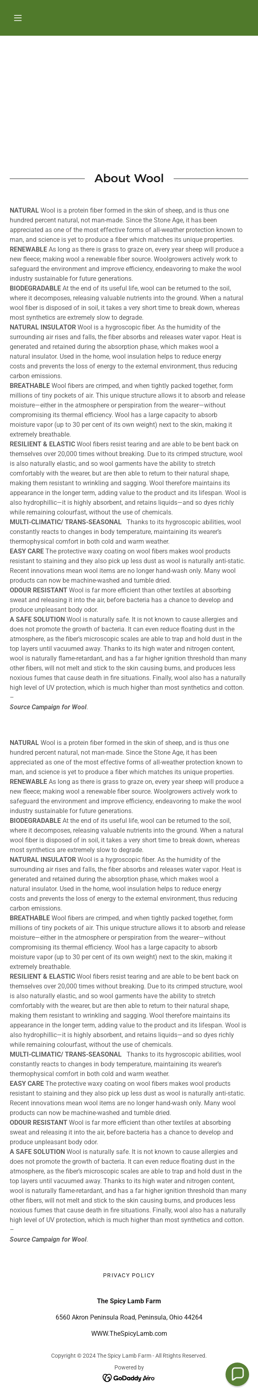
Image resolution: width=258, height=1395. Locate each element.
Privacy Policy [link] (129, 1275)
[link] (129, 1377)
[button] (18, 18)
